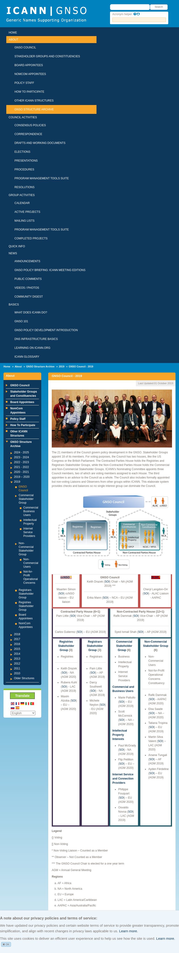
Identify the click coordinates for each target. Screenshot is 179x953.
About (13, 39)
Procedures (24, 169)
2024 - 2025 (21, 452)
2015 (17, 649)
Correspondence (28, 134)
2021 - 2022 (21, 467)
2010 (17, 673)
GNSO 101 (21, 321)
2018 (17, 634)
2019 (61, 366)
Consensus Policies (30, 125)
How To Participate (29, 91)
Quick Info (17, 246)
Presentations (26, 160)
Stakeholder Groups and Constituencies (47, 56)
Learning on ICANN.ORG (32, 347)
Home (13, 32)
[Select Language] (23, 713)
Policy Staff (24, 83)
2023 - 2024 (21, 457)
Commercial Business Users (30, 511)
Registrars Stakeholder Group (26, 593)
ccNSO (64, 577)
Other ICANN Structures (34, 100)
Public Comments (28, 279)
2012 (17, 663)
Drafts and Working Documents (39, 143)
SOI (61, 593)
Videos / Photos (26, 287)
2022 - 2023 (21, 462)
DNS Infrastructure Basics (36, 339)
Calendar (22, 203)
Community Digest (28, 296)
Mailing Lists (24, 220)
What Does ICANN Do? (30, 312)
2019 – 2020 (22, 476)
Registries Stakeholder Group (26, 606)
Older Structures (24, 678)
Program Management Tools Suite (41, 178)
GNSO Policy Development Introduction (46, 330)
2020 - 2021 (21, 472)
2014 (17, 653)
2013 (17, 658)
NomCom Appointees (30, 74)
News (13, 253)
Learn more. (128, 931)
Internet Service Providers (29, 532)
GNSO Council (25, 47)
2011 (17, 668)
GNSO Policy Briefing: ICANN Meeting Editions (50, 270)
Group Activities (22, 195)
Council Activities (23, 117)
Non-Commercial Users (30, 563)
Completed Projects (31, 238)
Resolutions (24, 187)
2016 (17, 644)
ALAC (155, 577)
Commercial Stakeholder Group (26, 499)
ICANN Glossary (26, 356)
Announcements (27, 261)
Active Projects (27, 212)
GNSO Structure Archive (34, 109)
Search (159, 6)
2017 (17, 639)
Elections (22, 151)
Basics (14, 304)
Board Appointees (28, 65)
